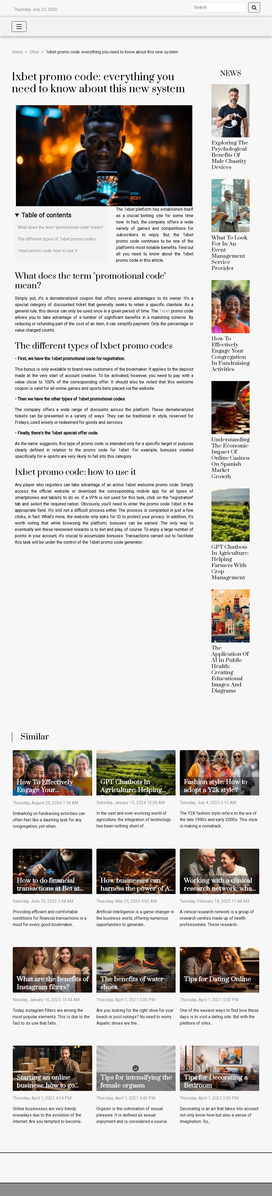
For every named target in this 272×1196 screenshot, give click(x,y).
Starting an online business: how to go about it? (46, 1086)
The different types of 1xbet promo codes (57, 239)
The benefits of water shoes (132, 983)
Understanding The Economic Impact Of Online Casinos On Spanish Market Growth (230, 458)
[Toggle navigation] (19, 26)
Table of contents (46, 215)
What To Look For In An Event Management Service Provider (229, 253)
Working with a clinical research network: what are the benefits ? (219, 889)
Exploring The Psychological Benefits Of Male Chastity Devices (229, 155)
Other (34, 51)
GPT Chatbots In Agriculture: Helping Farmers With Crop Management (230, 562)
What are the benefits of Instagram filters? (52, 983)
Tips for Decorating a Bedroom (216, 1082)
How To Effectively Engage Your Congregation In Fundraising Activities (230, 354)
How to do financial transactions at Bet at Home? (48, 889)
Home (17, 51)
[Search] (218, 7)
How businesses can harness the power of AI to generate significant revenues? (136, 893)
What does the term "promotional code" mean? (60, 227)
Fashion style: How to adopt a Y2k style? (215, 786)
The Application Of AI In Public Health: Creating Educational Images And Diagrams (230, 669)
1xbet (164, 311)
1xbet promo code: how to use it (47, 250)
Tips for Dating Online (217, 979)
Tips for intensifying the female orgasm (136, 1082)
